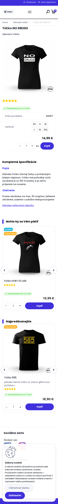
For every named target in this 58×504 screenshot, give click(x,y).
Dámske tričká (20, 22)
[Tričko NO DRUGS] (29, 67)
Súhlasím (15, 495)
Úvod (5, 22)
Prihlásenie (31, 2)
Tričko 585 (10, 377)
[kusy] (26, 145)
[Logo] (29, 11)
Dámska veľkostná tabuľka (18, 205)
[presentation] (4, 270)
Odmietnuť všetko (19, 487)
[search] (48, 12)
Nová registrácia (48, 2)
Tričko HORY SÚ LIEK (15, 280)
